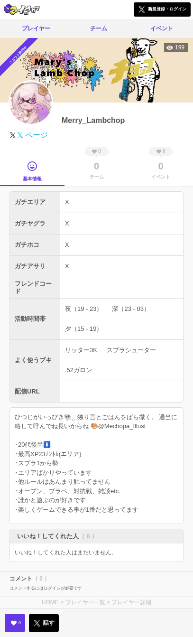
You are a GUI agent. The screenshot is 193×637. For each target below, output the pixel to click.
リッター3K (81, 350)
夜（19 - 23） (83, 308)
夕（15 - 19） (83, 328)
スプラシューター (131, 350)
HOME (50, 602)
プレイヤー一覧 (85, 602)
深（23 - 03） (130, 308)
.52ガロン (78, 370)
